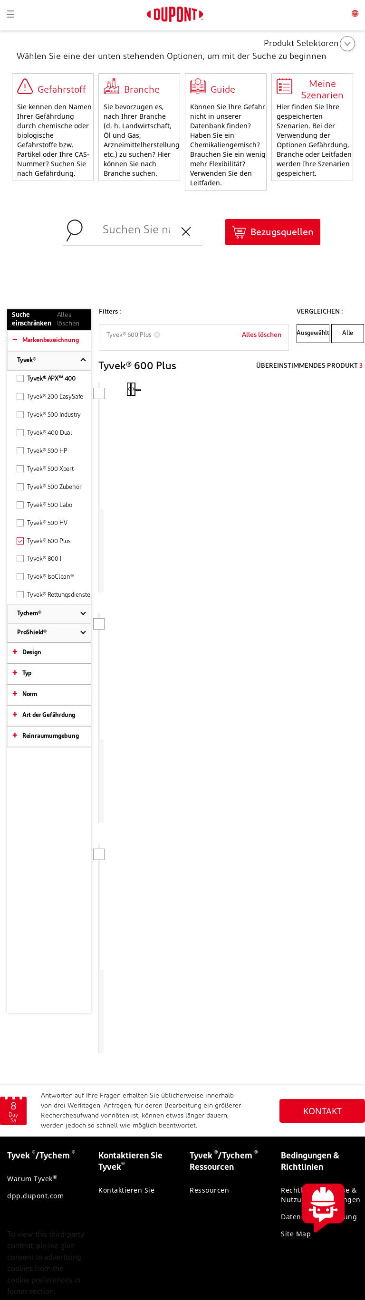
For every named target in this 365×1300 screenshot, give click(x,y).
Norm (29, 694)
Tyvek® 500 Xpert (45, 468)
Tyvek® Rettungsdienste (53, 594)
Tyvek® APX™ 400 (46, 378)
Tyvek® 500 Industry (49, 414)
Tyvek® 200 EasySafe (50, 396)
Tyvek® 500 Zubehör (49, 486)
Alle (347, 333)
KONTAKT (322, 1050)
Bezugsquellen (282, 233)
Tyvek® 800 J (39, 558)
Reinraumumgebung (50, 736)
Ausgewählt (313, 333)
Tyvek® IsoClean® (45, 576)
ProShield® (32, 633)
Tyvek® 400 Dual (44, 432)
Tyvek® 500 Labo (44, 504)
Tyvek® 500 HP (42, 450)
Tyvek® (26, 360)
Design (31, 653)
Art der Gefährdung (48, 715)
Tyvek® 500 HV (42, 522)
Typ (26, 673)
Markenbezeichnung (50, 340)
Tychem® (29, 614)
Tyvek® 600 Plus (44, 541)
